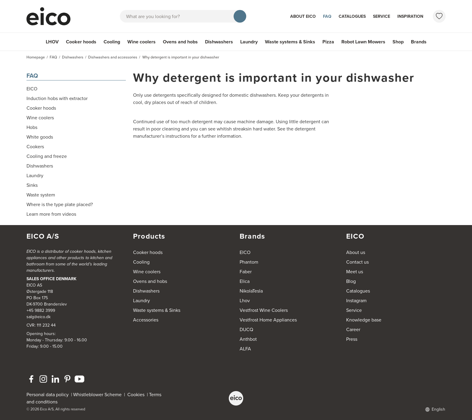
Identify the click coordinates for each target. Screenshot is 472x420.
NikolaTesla (251, 290)
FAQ (327, 16)
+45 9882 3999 (40, 310)
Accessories (145, 319)
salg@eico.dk (38, 317)
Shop (398, 41)
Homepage (35, 57)
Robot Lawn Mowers (363, 41)
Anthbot (248, 339)
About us (355, 252)
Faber (246, 271)
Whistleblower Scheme (97, 394)
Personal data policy (47, 394)
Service (381, 16)
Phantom (249, 262)
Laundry (249, 41)
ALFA (245, 348)
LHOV (52, 41)
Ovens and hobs (180, 41)
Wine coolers (141, 41)
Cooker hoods (81, 41)
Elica (245, 281)
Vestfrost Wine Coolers (264, 310)
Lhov (245, 300)
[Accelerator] (51, 16)
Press (351, 339)
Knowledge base (363, 319)
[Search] (240, 16)
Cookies (137, 394)
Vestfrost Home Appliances (268, 319)
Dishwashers (219, 41)
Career (353, 329)
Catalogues (352, 16)
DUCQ (246, 329)
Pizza (328, 41)
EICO (245, 252)
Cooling (112, 41)
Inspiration (410, 16)
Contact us (357, 262)
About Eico (303, 16)
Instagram (356, 300)
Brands (419, 41)
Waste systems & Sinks (290, 41)
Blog (351, 281)
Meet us (354, 271)
